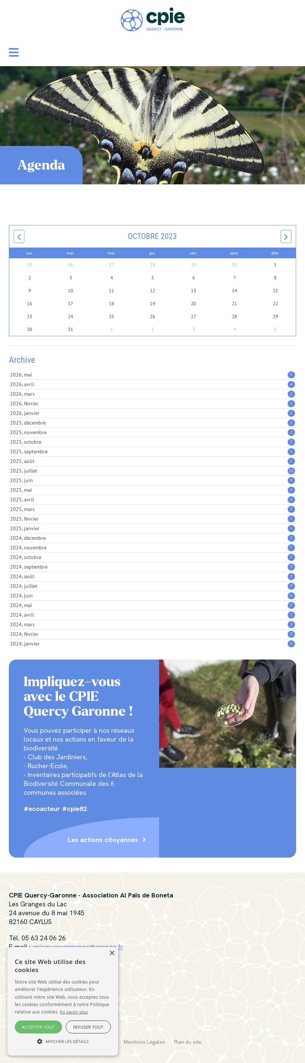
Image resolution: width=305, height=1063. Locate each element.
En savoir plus (74, 1012)
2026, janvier (152, 413)
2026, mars (152, 394)
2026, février (152, 403)
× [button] (111, 953)
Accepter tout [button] (38, 1027)
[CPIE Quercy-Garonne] (153, 18)
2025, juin (152, 480)
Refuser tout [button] (88, 1027)
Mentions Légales (144, 1042)
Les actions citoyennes (103, 839)
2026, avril (152, 384)
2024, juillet (152, 586)
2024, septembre (152, 566)
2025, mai (152, 490)
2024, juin (152, 595)
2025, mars (152, 509)
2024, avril (152, 614)
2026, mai (152, 374)
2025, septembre (152, 451)
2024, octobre (152, 557)
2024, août (152, 576)
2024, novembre (152, 547)
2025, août (152, 461)
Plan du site (187, 1042)
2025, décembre (152, 422)
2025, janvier (152, 528)
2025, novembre (152, 432)
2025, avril (152, 499)
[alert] (62, 1001)
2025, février (152, 518)
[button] (13, 52)
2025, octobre (152, 442)
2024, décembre (152, 538)
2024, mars (152, 624)
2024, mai (152, 605)
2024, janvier (152, 643)
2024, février (152, 634)
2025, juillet (152, 470)
